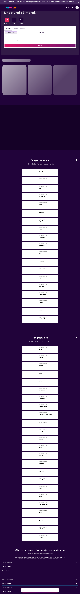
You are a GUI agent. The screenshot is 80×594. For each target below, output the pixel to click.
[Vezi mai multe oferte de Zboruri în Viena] (77, 555)
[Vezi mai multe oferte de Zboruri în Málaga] (77, 576)
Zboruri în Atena (6, 563)
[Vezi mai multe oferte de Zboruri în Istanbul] (77, 522)
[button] (2, 3)
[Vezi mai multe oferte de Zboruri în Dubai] (77, 538)
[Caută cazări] (14, 20)
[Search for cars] (21, 20)
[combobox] (28, 32)
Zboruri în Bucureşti (7, 517)
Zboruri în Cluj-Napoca (8, 551)
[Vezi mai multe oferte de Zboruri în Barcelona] (77, 534)
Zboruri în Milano (6, 546)
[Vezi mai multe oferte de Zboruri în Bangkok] (77, 559)
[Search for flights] (7, 20)
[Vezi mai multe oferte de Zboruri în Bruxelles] (77, 572)
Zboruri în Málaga (7, 576)
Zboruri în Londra (7, 542)
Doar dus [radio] (15, 28)
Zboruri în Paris (6, 530)
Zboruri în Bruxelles (7, 571)
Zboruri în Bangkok (7, 559)
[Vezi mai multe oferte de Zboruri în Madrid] (77, 568)
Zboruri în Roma (6, 526)
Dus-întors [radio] (8, 28)
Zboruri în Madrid (7, 567)
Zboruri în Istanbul (7, 521)
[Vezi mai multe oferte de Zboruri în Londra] (77, 543)
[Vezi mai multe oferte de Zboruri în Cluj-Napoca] (77, 551)
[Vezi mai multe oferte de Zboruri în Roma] (77, 526)
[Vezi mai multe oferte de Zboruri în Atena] (77, 563)
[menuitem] (7, 21)
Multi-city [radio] (23, 28)
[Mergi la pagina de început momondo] (11, 3)
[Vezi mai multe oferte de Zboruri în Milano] (77, 547)
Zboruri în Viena (6, 555)
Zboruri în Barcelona (7, 534)
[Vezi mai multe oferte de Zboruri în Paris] (77, 530)
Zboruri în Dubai (6, 538)
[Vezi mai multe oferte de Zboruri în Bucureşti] (77, 518)
